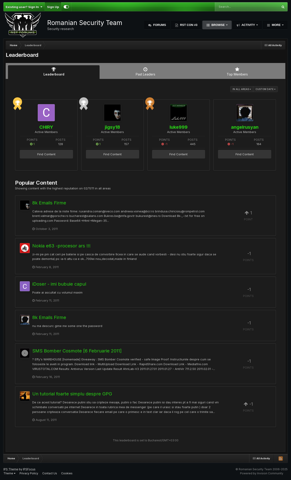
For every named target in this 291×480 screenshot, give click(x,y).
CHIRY (46, 127)
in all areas (242, 89)
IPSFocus (29, 469)
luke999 (179, 127)
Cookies (67, 473)
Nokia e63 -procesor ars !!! (61, 246)
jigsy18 (112, 127)
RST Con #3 (188, 25)
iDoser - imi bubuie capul (59, 284)
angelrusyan (244, 127)
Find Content (46, 154)
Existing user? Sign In (24, 6)
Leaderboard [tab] (53, 71)
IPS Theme (10, 469)
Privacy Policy (29, 473)
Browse (218, 25)
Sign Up (53, 7)
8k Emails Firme (49, 203)
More (276, 25)
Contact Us (49, 473)
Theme (9, 473)
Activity (248, 25)
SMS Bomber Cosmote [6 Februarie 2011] (77, 351)
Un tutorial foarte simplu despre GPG (72, 394)
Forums (159, 25)
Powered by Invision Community (261, 473)
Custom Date (266, 89)
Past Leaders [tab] (145, 71)
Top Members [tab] (237, 71)
